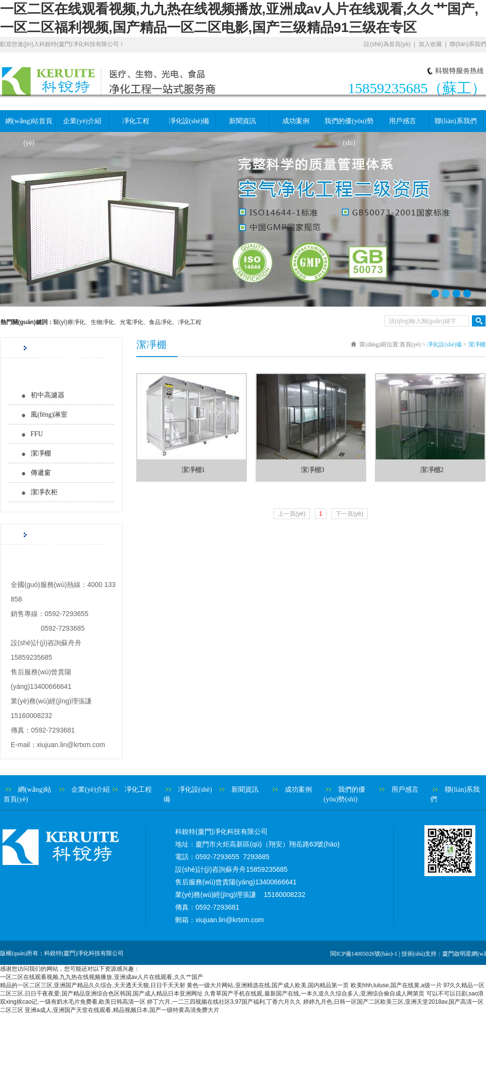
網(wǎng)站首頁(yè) (28, 124)
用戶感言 (402, 121)
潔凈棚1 (193, 469)
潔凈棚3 (312, 469)
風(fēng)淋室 (49, 414)
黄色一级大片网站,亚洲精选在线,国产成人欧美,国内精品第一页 (268, 985)
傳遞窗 (41, 472)
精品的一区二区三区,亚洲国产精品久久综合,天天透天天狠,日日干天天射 (92, 985)
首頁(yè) (410, 344)
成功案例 (295, 121)
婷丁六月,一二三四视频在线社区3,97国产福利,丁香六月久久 (224, 1001)
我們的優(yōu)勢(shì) (348, 124)
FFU (37, 434)
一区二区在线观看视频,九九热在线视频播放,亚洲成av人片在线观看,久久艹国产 (101, 977)
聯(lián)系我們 (468, 44)
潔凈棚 (41, 453)
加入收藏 (430, 44)
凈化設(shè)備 (189, 121)
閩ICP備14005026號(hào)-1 (363, 953)
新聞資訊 (242, 121)
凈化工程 (135, 121)
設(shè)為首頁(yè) (387, 44)
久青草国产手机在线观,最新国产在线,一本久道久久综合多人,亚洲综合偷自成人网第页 (314, 993)
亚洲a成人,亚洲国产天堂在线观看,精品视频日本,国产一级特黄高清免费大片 (122, 1010)
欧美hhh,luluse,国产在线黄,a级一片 (396, 985)
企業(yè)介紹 (82, 121)
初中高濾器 (48, 395)
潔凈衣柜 (44, 492)
